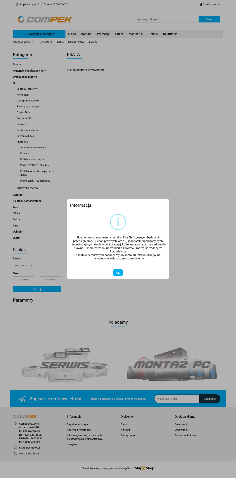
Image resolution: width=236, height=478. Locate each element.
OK (118, 272)
